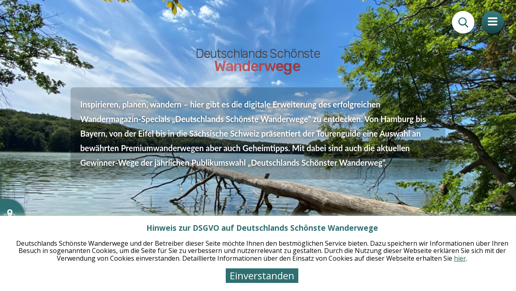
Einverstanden (262, 275)
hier (460, 258)
